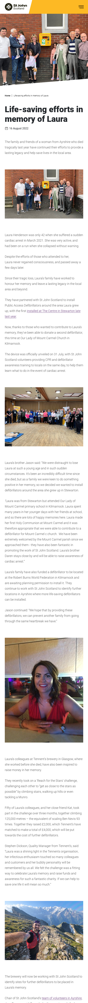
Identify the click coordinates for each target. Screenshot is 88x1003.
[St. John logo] (16, 7)
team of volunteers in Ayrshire (62, 998)
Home (7, 95)
